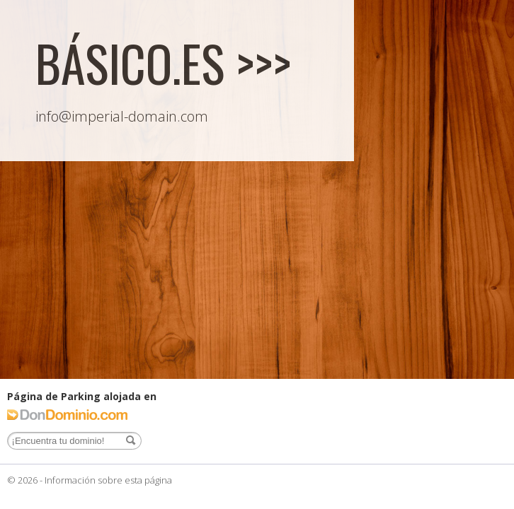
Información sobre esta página (108, 480)
